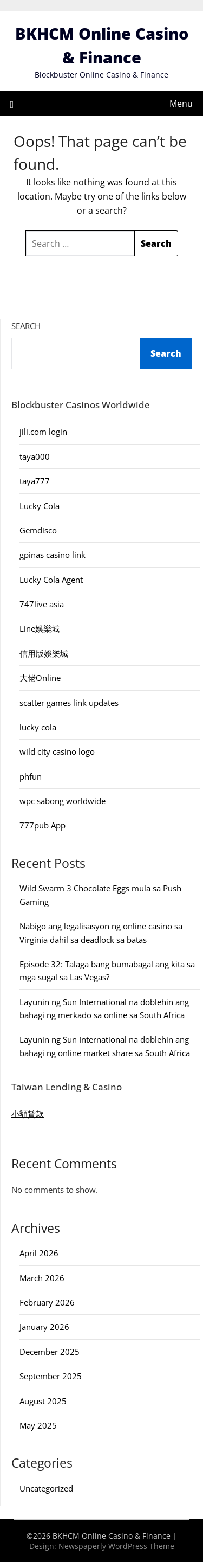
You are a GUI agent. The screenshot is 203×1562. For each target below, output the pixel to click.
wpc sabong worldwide (62, 800)
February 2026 (47, 1302)
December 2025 (49, 1351)
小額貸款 (27, 1113)
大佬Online (40, 677)
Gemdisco (38, 530)
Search (26, 325)
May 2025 (38, 1425)
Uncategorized (46, 1488)
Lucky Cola (39, 505)
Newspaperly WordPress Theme (116, 1546)
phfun (30, 776)
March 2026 (41, 1277)
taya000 (34, 456)
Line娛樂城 (39, 628)
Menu (181, 104)
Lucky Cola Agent (51, 579)
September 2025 (50, 1376)
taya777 (34, 480)
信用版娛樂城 (43, 653)
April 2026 (38, 1253)
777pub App (42, 825)
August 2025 (43, 1401)
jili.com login (43, 431)
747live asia (41, 604)
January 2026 (44, 1326)
